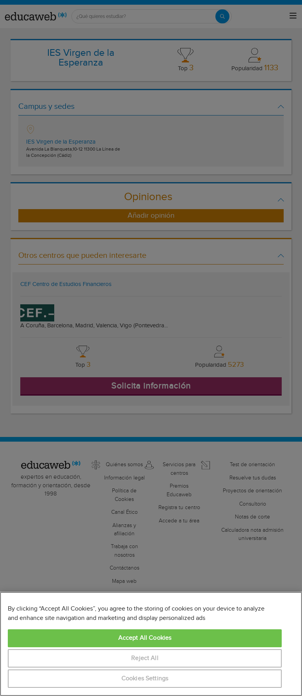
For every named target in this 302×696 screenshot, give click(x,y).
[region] (151, 644)
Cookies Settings (145, 678)
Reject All (144, 658)
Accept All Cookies (145, 638)
